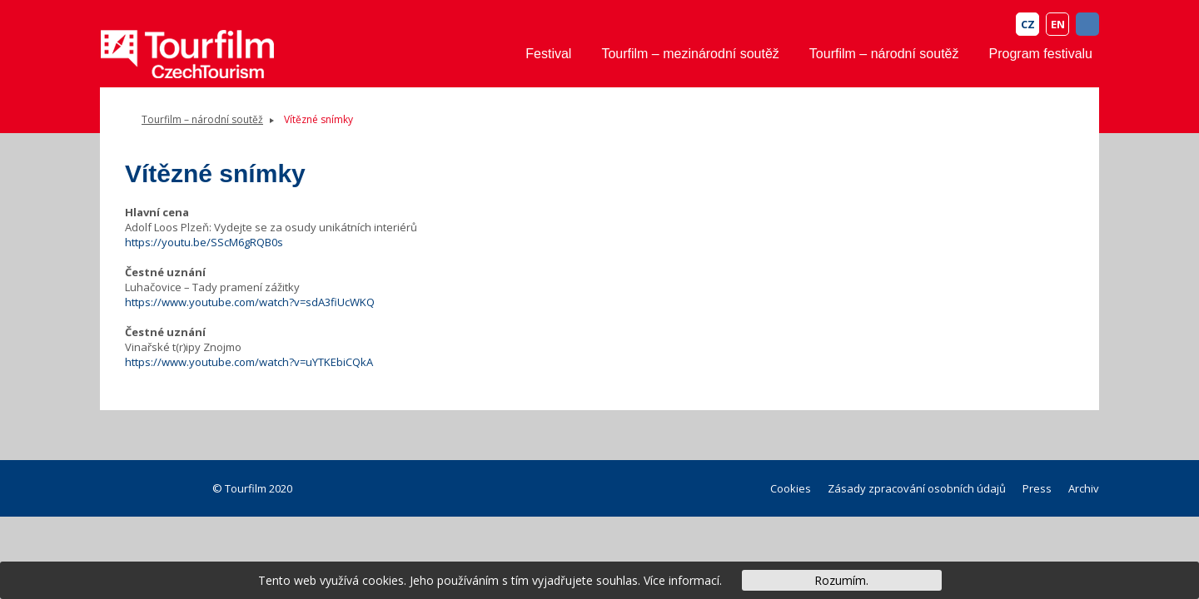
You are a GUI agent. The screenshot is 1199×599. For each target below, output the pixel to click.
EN (1058, 24)
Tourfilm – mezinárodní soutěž (690, 54)
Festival (548, 54)
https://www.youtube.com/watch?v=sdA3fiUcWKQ (250, 302)
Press (1037, 488)
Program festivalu (1041, 54)
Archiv (1083, 488)
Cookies (790, 488)
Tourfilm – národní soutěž (884, 54)
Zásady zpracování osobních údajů (917, 488)
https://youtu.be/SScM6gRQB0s (204, 242)
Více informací (681, 580)
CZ (1028, 24)
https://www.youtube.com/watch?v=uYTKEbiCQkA (249, 361)
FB (1087, 24)
